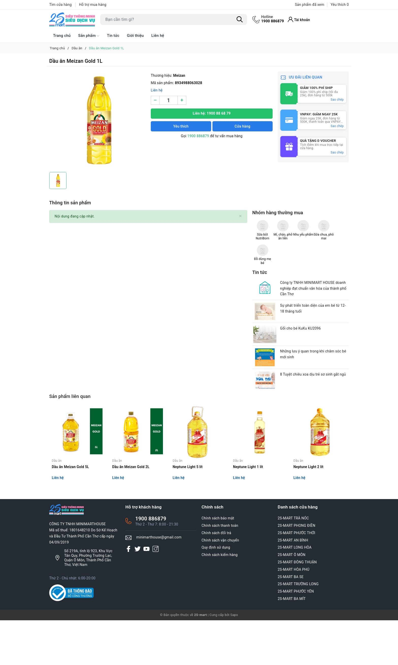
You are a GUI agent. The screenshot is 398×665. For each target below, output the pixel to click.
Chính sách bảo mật (218, 563)
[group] (97, 120)
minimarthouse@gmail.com (159, 582)
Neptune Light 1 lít (248, 511)
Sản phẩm (88, 35)
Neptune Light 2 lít (308, 511)
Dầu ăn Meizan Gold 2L (131, 511)
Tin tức (113, 35)
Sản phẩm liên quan (70, 436)
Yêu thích (181, 126)
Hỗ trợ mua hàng (92, 5)
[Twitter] (138, 594)
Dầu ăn (57, 505)
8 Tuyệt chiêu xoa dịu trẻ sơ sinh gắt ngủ (314, 413)
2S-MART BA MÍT (292, 643)
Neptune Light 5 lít (188, 511)
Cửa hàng (242, 126)
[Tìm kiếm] (239, 19)
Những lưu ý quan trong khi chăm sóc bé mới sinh (314, 391)
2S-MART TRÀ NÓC (293, 563)
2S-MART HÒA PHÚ (293, 614)
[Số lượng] (168, 100)
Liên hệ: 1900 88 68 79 (211, 113)
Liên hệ (157, 35)
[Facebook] (128, 594)
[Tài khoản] (300, 19)
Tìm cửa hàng (60, 5)
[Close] (240, 216)
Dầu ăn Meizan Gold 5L (71, 511)
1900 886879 (273, 19)
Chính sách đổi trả (216, 578)
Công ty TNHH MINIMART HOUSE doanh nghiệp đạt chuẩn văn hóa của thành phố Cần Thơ (314, 322)
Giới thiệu (135, 35)
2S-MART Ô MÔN (291, 600)
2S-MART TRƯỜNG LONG (298, 629)
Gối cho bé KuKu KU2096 (301, 364)
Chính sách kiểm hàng (220, 600)
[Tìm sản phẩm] (173, 19)
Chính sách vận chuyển (220, 585)
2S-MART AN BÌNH (293, 585)
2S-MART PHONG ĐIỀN (296, 570)
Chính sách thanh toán (220, 570)
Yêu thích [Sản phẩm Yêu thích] (340, 5)
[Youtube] (146, 594)
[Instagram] (156, 594)
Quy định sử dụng (216, 592)
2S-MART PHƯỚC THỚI (296, 578)
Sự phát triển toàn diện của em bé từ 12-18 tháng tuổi (314, 343)
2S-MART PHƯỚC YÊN (296, 636)
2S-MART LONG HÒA (295, 592)
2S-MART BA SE (291, 622)
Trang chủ (62, 35)
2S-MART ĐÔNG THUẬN (297, 607)
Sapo (234, 659)
